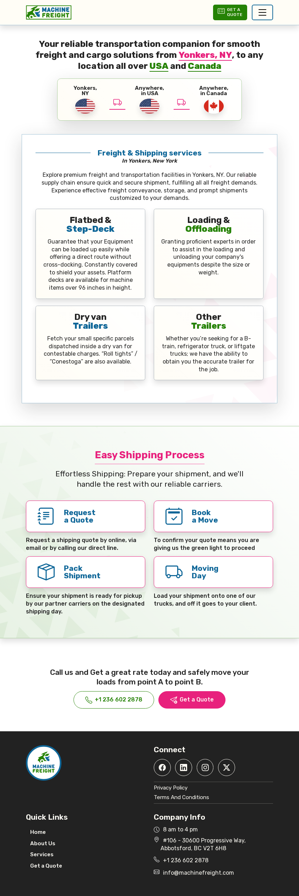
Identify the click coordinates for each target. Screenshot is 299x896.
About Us (42, 843)
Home (38, 832)
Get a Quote (191, 700)
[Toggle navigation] (262, 12)
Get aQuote (230, 12)
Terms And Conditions (181, 797)
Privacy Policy (170, 788)
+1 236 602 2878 (113, 700)
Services (42, 854)
